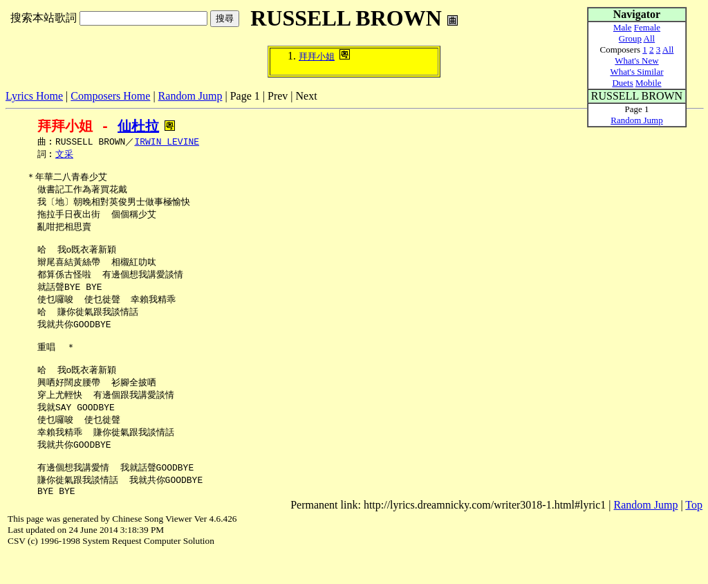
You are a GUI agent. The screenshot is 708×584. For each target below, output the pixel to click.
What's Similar (636, 71)
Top (693, 534)
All (649, 38)
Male (622, 27)
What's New (636, 60)
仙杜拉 (138, 126)
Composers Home (110, 96)
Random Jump (190, 96)
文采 (64, 155)
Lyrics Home (34, 96)
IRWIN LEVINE (166, 142)
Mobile (648, 82)
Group (630, 38)
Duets (622, 82)
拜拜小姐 (317, 56)
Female (647, 27)
